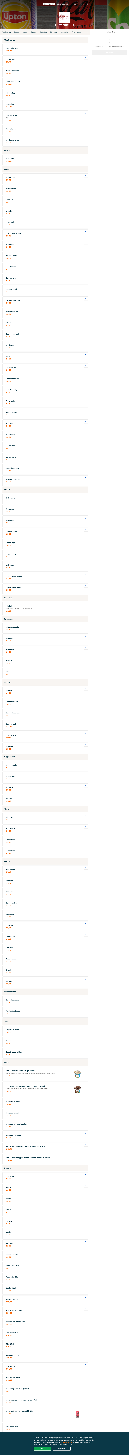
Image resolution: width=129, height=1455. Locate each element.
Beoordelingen (63, 4)
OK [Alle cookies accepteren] (42, 1448)
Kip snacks (53, 32)
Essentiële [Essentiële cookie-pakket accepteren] (61, 1448)
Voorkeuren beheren (66, 1442)
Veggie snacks (76, 32)
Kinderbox (43, 32)
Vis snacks (64, 32)
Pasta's (16, 32)
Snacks (25, 32)
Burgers (33, 32)
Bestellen (109, 52)
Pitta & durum (6, 32)
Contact (74, 4)
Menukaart (49, 4)
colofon (84, 4)
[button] (87, 32)
